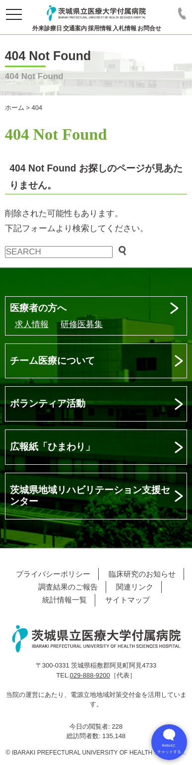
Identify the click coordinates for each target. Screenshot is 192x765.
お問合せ (149, 28)
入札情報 (124, 28)
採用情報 (100, 28)
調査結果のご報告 (68, 587)
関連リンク (134, 587)
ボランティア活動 (47, 403)
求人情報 (32, 324)
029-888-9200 (90, 675)
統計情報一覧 (64, 599)
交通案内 (75, 28)
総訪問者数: (84, 736)
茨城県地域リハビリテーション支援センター (90, 496)
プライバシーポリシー (53, 574)
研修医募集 (82, 324)
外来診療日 (47, 28)
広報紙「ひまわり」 (52, 446)
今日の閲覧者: (90, 726)
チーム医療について (52, 360)
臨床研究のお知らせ (142, 574)
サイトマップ (127, 599)
